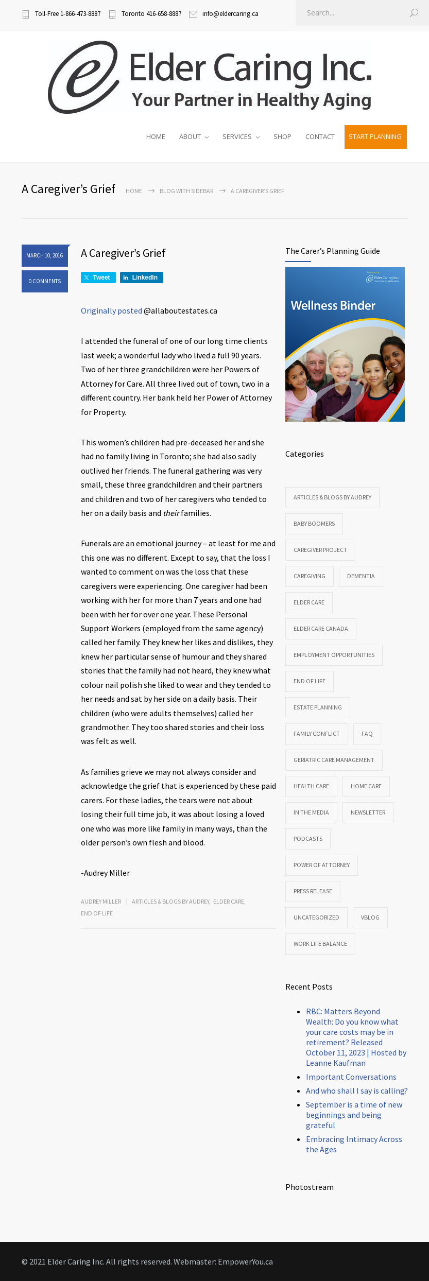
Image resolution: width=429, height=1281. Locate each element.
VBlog (370, 917)
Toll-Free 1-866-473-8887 (67, 13)
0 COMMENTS (45, 281)
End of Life (97, 913)
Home (134, 191)
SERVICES (237, 136)
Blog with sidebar (186, 191)
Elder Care (228, 901)
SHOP (282, 136)
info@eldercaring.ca (230, 13)
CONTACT (320, 136)
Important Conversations (351, 1076)
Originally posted (111, 310)
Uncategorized (316, 917)
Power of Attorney (322, 865)
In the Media (311, 812)
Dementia (361, 576)
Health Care (311, 786)
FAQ (367, 733)
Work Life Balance (320, 943)
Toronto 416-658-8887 (151, 13)
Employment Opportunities (334, 655)
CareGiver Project (320, 549)
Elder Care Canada (321, 628)
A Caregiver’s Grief (123, 253)
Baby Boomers (314, 523)
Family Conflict (317, 733)
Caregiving (309, 576)
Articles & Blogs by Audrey (170, 901)
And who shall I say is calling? (357, 1090)
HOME (155, 136)
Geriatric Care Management (334, 760)
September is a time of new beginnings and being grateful (354, 1114)
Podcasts (308, 838)
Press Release (313, 891)
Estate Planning (318, 707)
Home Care (366, 786)
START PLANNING (375, 136)
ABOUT (190, 136)
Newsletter (368, 812)
